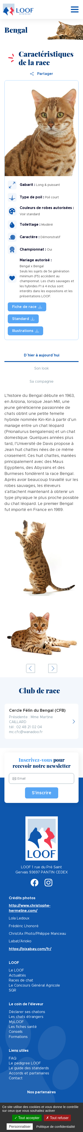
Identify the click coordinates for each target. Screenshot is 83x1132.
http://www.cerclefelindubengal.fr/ (41, 721)
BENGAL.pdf (23, 318)
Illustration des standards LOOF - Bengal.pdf (25, 330)
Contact (16, 1078)
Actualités (17, 975)
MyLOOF (16, 1022)
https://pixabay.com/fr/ (30, 949)
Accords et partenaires (29, 1073)
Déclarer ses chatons (27, 1012)
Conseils (16, 1031)
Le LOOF (16, 970)
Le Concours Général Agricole (34, 985)
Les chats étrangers (26, 1017)
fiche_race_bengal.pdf (27, 306)
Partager (41, 74)
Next (52, 668)
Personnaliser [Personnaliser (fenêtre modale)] (20, 1126)
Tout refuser (57, 1118)
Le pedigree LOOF (25, 1063)
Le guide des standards (29, 1068)
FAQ (12, 1058)
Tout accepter (26, 1118)
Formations (18, 1037)
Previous (30, 668)
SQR (12, 990)
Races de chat (21, 980)
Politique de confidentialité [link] (55, 1126)
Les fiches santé (23, 1027)
